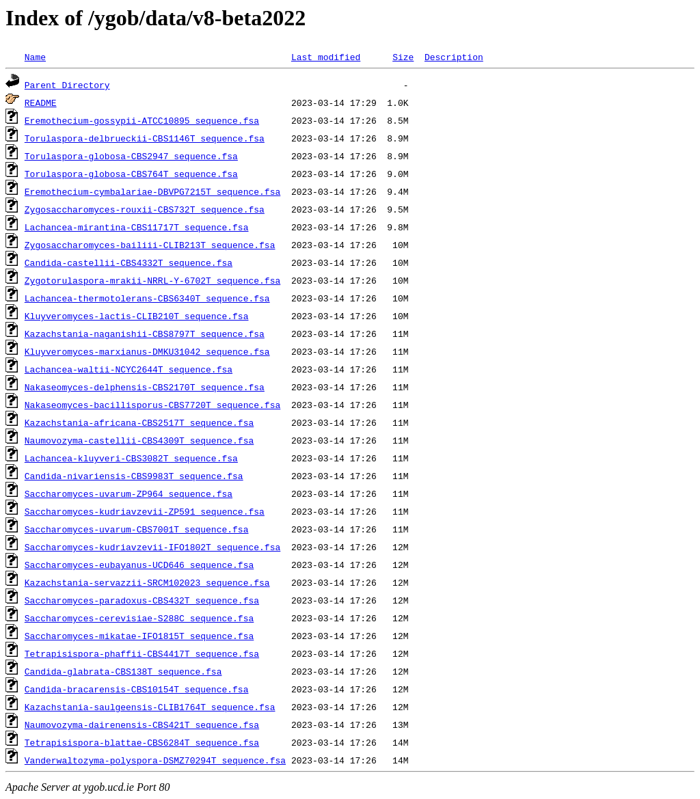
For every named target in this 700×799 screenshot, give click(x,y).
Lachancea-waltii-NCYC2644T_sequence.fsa (128, 369)
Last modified (325, 57)
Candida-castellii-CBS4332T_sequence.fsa (128, 262)
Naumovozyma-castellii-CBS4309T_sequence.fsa (139, 440)
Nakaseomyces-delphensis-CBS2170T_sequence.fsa (145, 387)
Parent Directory (67, 85)
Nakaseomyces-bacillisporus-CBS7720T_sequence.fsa (152, 404)
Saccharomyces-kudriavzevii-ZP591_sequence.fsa (145, 511)
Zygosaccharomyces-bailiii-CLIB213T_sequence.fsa (150, 245)
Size (403, 57)
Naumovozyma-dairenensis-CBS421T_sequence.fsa (142, 724)
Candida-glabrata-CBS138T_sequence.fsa (123, 671)
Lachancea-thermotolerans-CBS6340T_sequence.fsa (147, 298)
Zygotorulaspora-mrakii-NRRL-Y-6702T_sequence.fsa (152, 280)
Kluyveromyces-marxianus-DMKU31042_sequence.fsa (147, 351)
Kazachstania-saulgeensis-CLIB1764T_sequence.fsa (150, 707)
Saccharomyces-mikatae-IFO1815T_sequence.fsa (139, 635)
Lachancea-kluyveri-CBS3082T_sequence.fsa (131, 458)
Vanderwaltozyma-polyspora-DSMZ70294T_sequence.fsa (155, 760)
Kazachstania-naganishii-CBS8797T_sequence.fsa (145, 333)
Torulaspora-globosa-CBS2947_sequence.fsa (131, 156)
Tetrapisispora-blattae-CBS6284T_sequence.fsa (142, 742)
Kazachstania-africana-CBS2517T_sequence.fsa (139, 422)
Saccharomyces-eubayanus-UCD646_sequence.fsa (139, 564)
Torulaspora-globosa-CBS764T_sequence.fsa (131, 173)
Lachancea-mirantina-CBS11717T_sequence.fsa (137, 227)
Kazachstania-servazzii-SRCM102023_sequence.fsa (147, 582)
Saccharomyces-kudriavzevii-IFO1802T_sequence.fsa (152, 547)
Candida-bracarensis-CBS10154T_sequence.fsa (137, 689)
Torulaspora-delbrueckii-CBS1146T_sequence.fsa (145, 138)
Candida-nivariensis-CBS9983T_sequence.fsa (134, 476)
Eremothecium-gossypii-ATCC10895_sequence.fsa (142, 120)
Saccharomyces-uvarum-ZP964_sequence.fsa (128, 493)
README (41, 102)
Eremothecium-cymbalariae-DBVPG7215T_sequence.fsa (152, 191)
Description (454, 57)
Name (35, 57)
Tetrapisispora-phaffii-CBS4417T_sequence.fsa (142, 653)
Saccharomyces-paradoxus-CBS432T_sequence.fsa (142, 600)
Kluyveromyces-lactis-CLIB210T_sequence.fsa (137, 316)
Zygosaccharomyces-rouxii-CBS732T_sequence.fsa (145, 209)
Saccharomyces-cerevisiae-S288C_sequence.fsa (139, 618)
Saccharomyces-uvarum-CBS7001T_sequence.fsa (137, 529)
